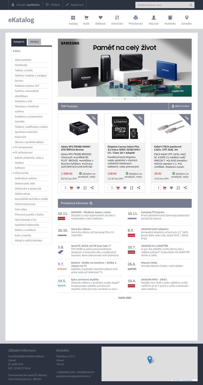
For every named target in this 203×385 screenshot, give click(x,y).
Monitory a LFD (23, 101)
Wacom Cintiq (149, 262)
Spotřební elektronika (27, 225)
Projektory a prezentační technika (28, 119)
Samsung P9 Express (152, 212)
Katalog (73, 19)
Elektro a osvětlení (25, 230)
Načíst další (124, 297)
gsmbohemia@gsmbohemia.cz (73, 376)
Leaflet (176, 380)
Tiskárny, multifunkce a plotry (31, 127)
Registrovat (74, 5)
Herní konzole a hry (25, 219)
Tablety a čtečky (24, 70)
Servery (19, 80)
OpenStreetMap (187, 380)
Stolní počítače (23, 60)
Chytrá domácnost (25, 204)
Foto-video (21, 209)
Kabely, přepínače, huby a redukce (29, 160)
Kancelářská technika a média (31, 199)
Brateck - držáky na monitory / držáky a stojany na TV (93, 264)
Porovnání (117, 19)
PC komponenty (24, 147)
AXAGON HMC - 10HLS (154, 279)
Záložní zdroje (22, 193)
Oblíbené (100, 19)
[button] (149, 360)
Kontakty (187, 19)
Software (20, 168)
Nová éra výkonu (80, 229)
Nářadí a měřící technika (28, 240)
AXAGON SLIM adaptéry (155, 229)
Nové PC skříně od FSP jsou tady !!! (91, 246)
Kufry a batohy (23, 235)
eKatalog (21, 19)
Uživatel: (25, 5)
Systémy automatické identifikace (27, 93)
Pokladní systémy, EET (27, 86)
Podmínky (170, 19)
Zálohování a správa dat (28, 188)
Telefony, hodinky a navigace (31, 75)
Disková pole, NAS (25, 183)
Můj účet (154, 19)
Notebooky (21, 65)
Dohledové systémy (26, 178)
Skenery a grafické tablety (29, 142)
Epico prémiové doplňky (85, 279)
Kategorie (19, 41)
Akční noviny (180, 106)
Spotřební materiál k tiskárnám (26, 134)
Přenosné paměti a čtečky (29, 214)
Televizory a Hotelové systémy (27, 109)
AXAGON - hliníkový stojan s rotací (91, 212)
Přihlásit (53, 5)
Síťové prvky (22, 173)
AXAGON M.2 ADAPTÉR (154, 246)
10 (140, 99)
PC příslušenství (24, 152)
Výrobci (34, 41)
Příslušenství (136, 19)
